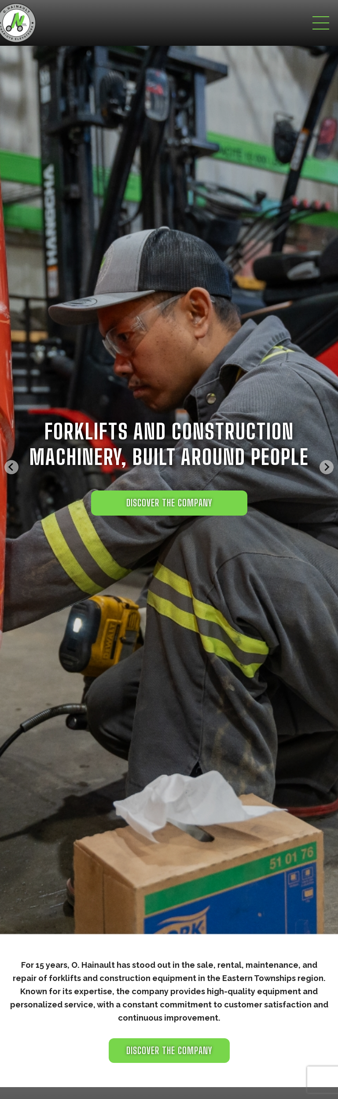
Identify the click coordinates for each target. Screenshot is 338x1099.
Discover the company (169, 1050)
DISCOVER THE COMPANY (169, 503)
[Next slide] (327, 467)
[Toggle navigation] (320, 23)
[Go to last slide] (11, 467)
